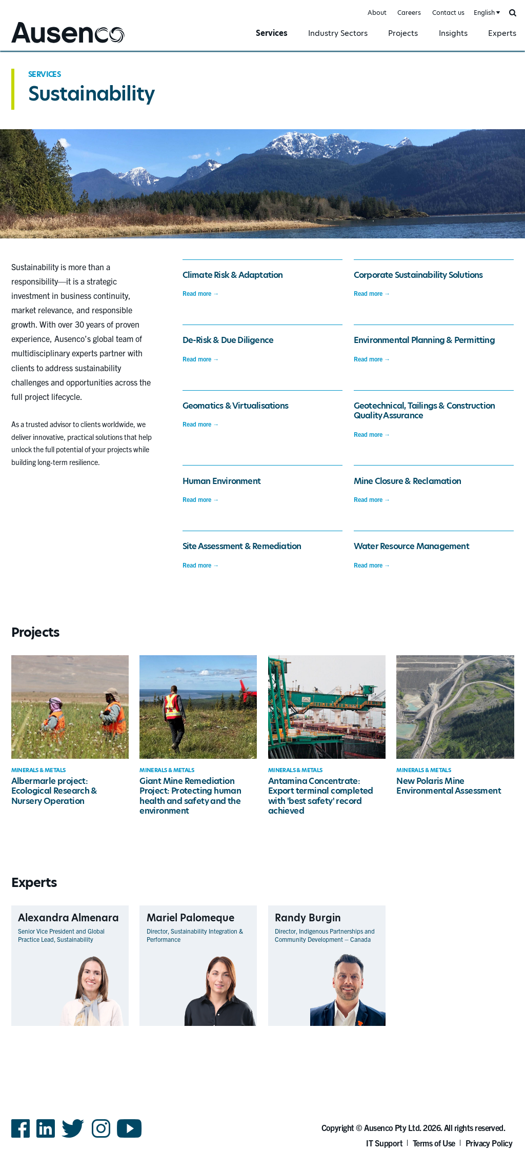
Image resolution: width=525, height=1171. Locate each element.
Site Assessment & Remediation (242, 546)
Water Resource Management (411, 546)
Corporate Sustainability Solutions (418, 275)
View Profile (111, 1025)
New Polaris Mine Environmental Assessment (448, 786)
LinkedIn (45, 1137)
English (484, 12)
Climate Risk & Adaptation (233, 275)
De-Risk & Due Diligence (228, 340)
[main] (262, 557)
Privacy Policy (489, 1143)
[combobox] (486, 13)
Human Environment (221, 481)
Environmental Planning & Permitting (424, 340)
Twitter (73, 1137)
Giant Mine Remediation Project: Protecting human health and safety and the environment (190, 796)
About (377, 12)
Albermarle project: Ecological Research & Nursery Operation (54, 791)
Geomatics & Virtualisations (235, 406)
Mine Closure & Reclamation (407, 481)
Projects (403, 33)
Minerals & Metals (38, 770)
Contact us (448, 12)
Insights (453, 33)
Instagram (101, 1137)
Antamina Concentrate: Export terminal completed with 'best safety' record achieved (320, 796)
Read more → (201, 293)
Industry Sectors (338, 33)
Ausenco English (36, 44)
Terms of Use (434, 1143)
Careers (409, 12)
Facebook (20, 1137)
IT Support (384, 1143)
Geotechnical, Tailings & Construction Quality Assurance (424, 410)
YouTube (129, 1137)
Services (272, 33)
